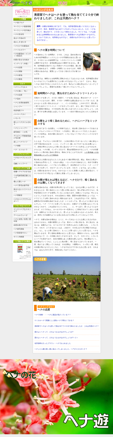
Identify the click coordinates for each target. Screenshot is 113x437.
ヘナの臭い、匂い (20, 91)
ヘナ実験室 (18, 195)
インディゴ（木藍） (21, 64)
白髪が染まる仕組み (21, 60)
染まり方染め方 (20, 38)
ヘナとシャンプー (20, 128)
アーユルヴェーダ (20, 215)
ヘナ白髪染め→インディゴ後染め (22, 55)
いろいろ (17, 118)
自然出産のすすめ (20, 225)
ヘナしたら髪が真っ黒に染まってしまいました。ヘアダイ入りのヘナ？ (62, 352)
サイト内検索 (19, 237)
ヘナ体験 (17, 146)
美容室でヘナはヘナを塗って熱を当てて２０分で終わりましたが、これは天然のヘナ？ (67, 327)
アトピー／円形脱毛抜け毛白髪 (22, 137)
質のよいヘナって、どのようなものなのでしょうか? (55, 334)
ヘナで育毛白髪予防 (21, 185)
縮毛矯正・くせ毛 (20, 132)
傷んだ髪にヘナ (20, 181)
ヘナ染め (17, 99)
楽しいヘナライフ (20, 142)
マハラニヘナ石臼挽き (22, 30)
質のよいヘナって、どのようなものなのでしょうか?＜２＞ (58, 340)
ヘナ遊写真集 (19, 229)
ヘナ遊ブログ (19, 23)
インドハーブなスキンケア (22, 210)
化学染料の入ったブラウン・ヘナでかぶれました (54, 346)
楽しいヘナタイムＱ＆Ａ (22, 123)
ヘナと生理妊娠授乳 (21, 103)
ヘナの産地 (18, 75)
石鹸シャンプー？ (20, 164)
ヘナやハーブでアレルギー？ (22, 200)
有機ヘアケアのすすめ (22, 172)
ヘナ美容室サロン (20, 233)
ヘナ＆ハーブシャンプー (22, 159)
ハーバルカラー (20, 50)
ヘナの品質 (18, 95)
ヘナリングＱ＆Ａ (20, 87)
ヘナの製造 (18, 79)
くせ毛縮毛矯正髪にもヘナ (22, 177)
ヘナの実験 (18, 71)
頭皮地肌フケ (19, 110)
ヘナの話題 (18, 67)
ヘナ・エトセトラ (20, 150)
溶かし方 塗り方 (20, 42)
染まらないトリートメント (22, 190)
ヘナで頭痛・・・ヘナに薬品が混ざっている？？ (54, 315)
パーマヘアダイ (20, 114)
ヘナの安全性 (19, 34)
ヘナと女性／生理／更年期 (22, 220)
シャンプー (18, 106)
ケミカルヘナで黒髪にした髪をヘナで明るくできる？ (55, 320)
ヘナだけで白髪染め (21, 46)
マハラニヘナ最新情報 (22, 26)
